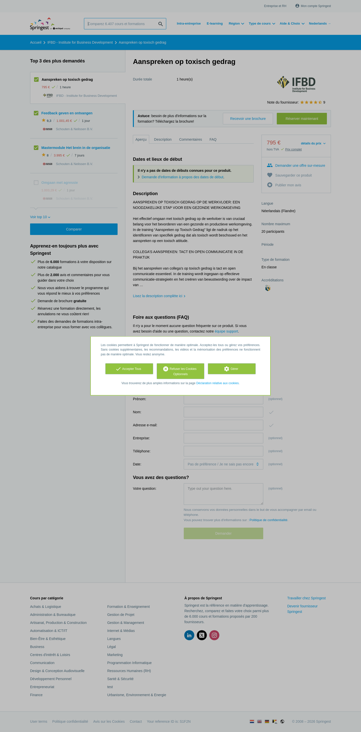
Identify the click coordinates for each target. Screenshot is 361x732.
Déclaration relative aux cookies (217, 383)
